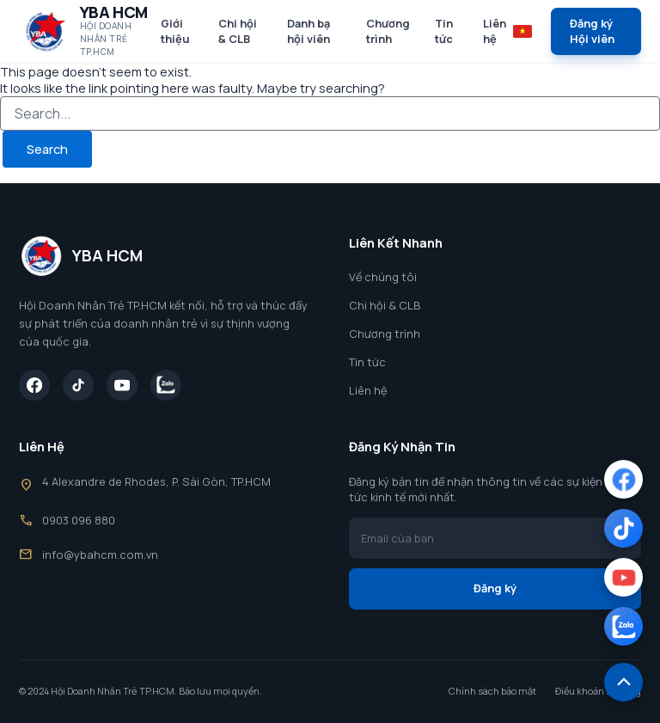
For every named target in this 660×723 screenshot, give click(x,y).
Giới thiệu (175, 30)
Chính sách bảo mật (492, 691)
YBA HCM (114, 12)
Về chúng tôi (383, 277)
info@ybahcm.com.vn (100, 554)
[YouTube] (122, 385)
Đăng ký (495, 588)
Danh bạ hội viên (308, 30)
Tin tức (444, 30)
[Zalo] (165, 385)
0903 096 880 (78, 520)
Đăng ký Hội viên (592, 30)
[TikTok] (78, 385)
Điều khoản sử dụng (598, 691)
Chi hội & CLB (237, 30)
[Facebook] (34, 385)
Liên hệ (494, 30)
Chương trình (388, 30)
